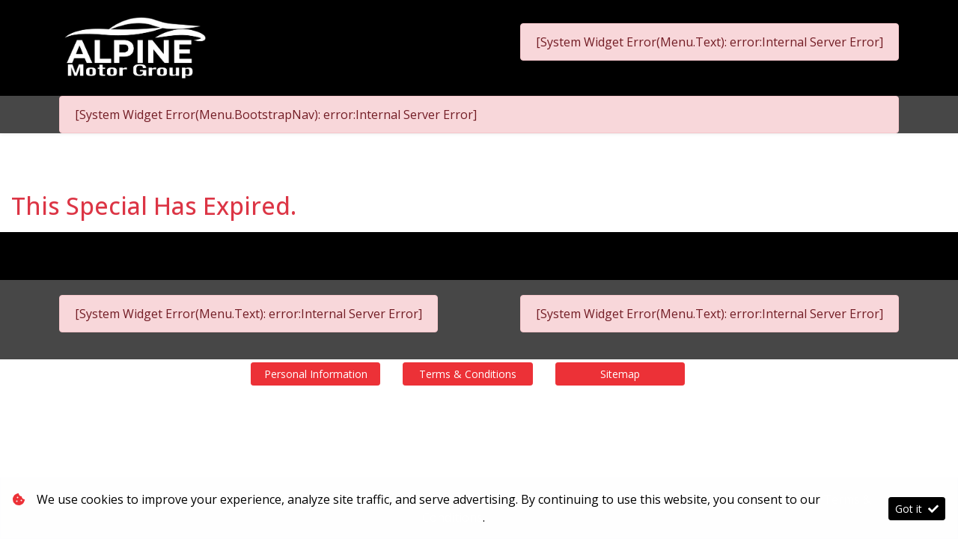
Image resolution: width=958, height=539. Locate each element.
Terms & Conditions (467, 374)
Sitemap (620, 374)
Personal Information (315, 374)
